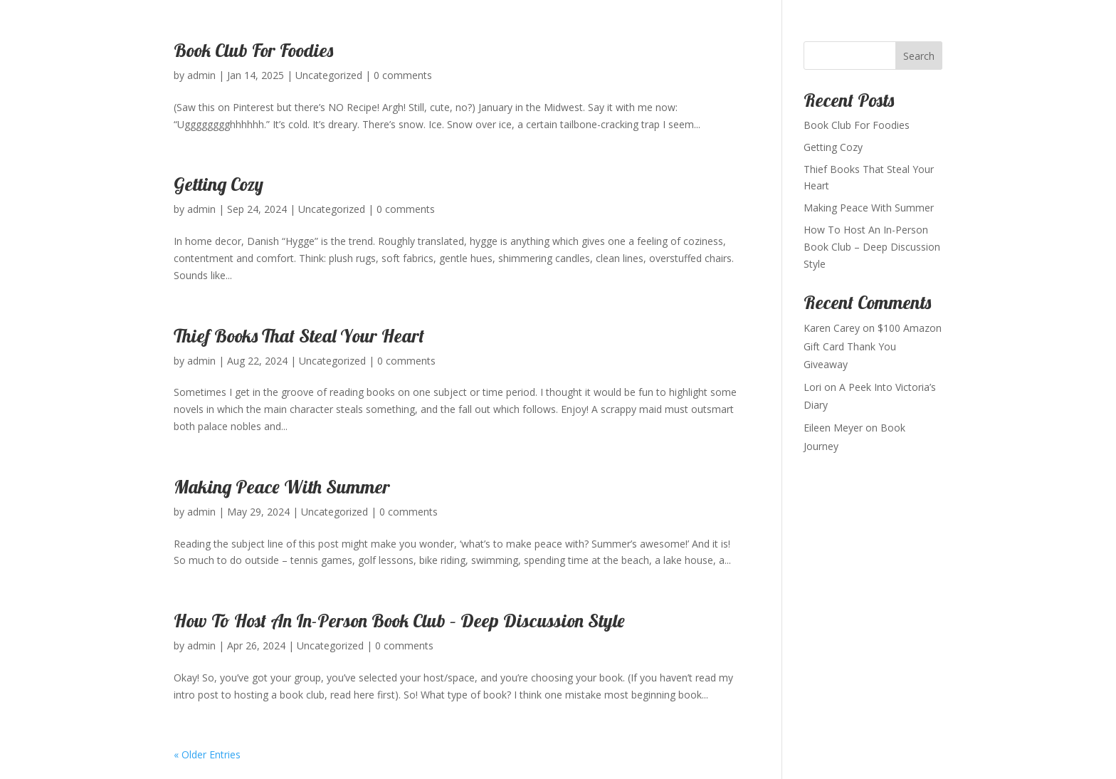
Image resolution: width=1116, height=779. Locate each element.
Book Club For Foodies (253, 50)
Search (919, 56)
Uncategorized (328, 75)
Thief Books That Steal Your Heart (299, 335)
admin (201, 75)
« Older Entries (207, 754)
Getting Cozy (218, 184)
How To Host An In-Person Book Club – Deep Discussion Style (399, 620)
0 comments (403, 75)
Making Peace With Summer (282, 486)
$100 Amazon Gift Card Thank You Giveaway (873, 345)
